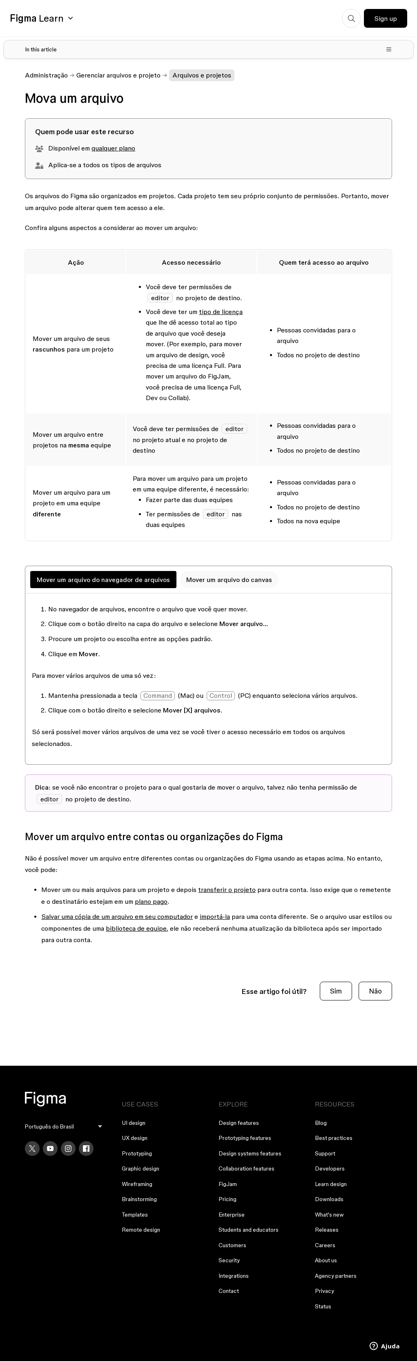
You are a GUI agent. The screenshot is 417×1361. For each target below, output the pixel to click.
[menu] (63, 1127)
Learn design (331, 1184)
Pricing (227, 1199)
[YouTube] (50, 1148)
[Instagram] (68, 1148)
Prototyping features (245, 1138)
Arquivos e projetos (201, 75)
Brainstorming (139, 1199)
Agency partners (336, 1275)
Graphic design (140, 1168)
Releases (327, 1229)
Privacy (324, 1291)
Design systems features (250, 1153)
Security (229, 1260)
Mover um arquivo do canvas (229, 579)
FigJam (228, 1184)
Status (323, 1306)
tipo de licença (221, 311)
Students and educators (249, 1229)
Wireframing (137, 1184)
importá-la (215, 916)
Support (325, 1153)
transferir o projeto (227, 889)
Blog (321, 1123)
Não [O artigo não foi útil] (375, 991)
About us (326, 1260)
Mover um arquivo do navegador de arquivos (103, 579)
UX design (134, 1138)
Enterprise (232, 1214)
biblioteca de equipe (136, 928)
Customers (232, 1245)
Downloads (329, 1199)
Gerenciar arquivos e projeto (118, 75)
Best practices (333, 1138)
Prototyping (137, 1153)
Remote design (141, 1229)
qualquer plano (113, 148)
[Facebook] (86, 1148)
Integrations (234, 1275)
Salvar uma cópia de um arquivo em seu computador (117, 916)
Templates (135, 1214)
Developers (330, 1168)
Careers (325, 1245)
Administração (46, 75)
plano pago (151, 901)
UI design (133, 1123)
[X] (32, 1148)
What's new (329, 1214)
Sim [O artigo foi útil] (336, 991)
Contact (229, 1291)
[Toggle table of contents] (208, 49)
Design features (239, 1123)
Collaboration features (246, 1168)
